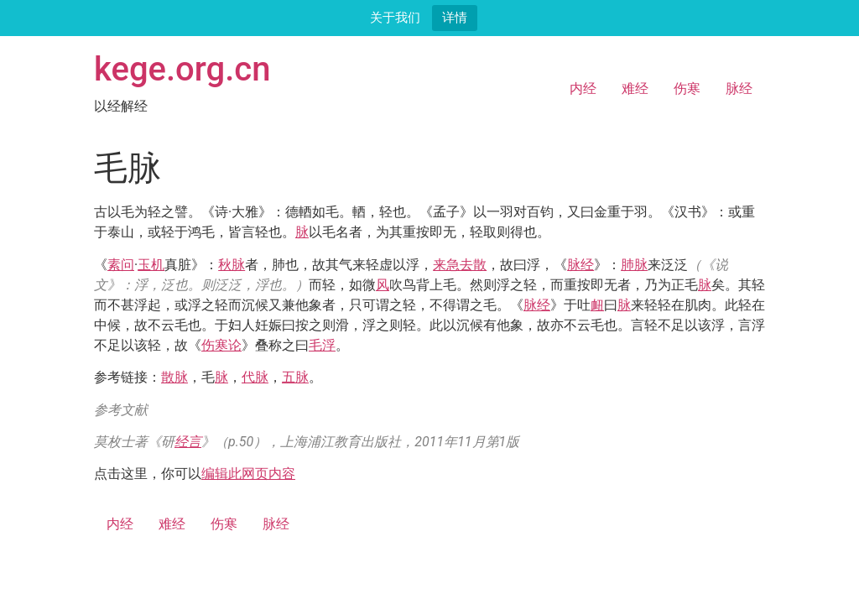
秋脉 (231, 265)
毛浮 (322, 345)
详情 (454, 17)
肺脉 (634, 265)
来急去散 (460, 265)
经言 (187, 442)
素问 (120, 265)
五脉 (295, 377)
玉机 (151, 265)
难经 (635, 88)
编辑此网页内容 (248, 474)
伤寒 (687, 88)
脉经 (739, 88)
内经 (583, 88)
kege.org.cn (182, 69)
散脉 (174, 377)
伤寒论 (221, 345)
